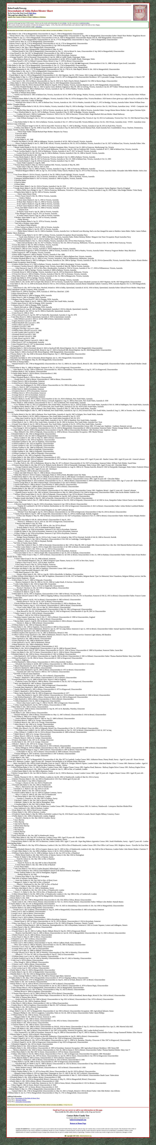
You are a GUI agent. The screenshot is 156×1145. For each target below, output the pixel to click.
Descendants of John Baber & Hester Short (27, 1098)
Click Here (32, 13)
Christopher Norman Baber (23, 1101)
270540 (64, 23)
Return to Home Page (78, 1123)
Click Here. (39, 26)
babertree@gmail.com (78, 1120)
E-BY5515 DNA (84, 23)
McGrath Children (20, 1100)
